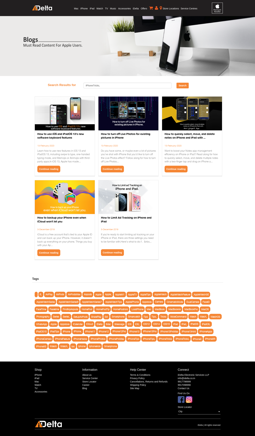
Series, (66, 316)
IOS (129, 324)
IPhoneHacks (80, 338)
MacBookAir (174, 309)
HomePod (87, 309)
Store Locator (89, 381)
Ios (73, 346)
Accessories (124, 8)
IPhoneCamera (43, 338)
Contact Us (183, 388)
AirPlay (49, 294)
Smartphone (118, 316)
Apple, (108, 294)
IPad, (184, 324)
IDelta (99, 324)
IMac (108, 324)
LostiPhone (137, 309)
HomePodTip (103, 309)
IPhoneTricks (165, 338)
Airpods (88, 294)
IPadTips (54, 331)
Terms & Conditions (140, 375)
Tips (145, 316)
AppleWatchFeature (180, 294)
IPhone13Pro (150, 331)
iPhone (84, 8)
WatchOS (215, 316)
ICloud (89, 324)
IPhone (66, 331)
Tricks (163, 316)
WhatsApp (41, 324)
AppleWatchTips (113, 301)
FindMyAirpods (70, 309)
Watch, (203, 316)
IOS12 (146, 324)
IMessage (119, 324)
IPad (175, 324)
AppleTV (132, 294)
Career (86, 385)
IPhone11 (90, 331)
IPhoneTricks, (182, 338)
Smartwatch (134, 316)
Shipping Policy (138, 385)
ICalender (78, 324)
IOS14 (156, 324)
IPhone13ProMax (169, 331)
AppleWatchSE (201, 294)
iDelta (136, 8)
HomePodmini (120, 309)
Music (113, 8)
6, (41, 294)
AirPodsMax (74, 294)
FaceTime (41, 309)
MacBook (160, 309)
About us (87, 375)
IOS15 (166, 324)
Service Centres (189, 8)
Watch (99, 8)
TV (106, 8)
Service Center (90, 378)
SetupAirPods (81, 316)
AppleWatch (160, 294)
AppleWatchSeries (46, 301)
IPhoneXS (41, 346)
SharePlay (96, 316)
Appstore (146, 301)
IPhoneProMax (116, 338)
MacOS (205, 309)
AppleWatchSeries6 (68, 301)
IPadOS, (206, 324)
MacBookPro (191, 309)
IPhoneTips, (149, 338)
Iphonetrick (94, 346)
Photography (42, 316)
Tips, (154, 316)
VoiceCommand (178, 316)
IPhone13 (134, 331)
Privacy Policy (137, 378)
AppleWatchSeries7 (92, 301)
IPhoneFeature (62, 338)
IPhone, (78, 331)
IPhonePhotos (98, 338)
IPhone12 (104, 331)
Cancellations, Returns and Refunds (149, 381)
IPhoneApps (206, 331)
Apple (98, 294)
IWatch (53, 346)
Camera (159, 301)
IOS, (137, 324)
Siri (106, 316)
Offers (144, 8)
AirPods (60, 294)
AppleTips (145, 294)
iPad (92, 8)
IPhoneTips (133, 338)
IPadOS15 (41, 331)
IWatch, (64, 346)
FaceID (206, 301)
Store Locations (169, 8)
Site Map (134, 388)
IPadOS (194, 324)
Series (56, 316)
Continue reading (48, 169)
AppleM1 (119, 294)
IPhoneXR (210, 338)
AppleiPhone (132, 301)
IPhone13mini (189, 331)
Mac (76, 8)
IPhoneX (197, 338)
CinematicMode (175, 301)
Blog (84, 388)
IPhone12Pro (119, 331)
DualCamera (193, 301)
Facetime (54, 309)
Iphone (81, 346)
